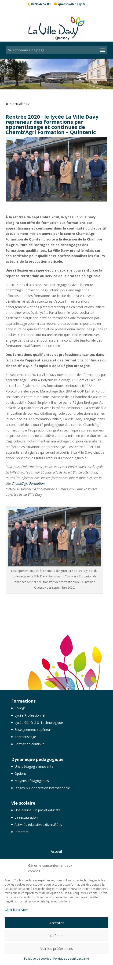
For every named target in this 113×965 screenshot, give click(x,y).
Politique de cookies (37, 959)
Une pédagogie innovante (34, 766)
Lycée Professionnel (30, 715)
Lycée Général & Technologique (39, 722)
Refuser (56, 935)
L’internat (22, 832)
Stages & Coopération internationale (42, 788)
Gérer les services (16, 910)
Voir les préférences (56, 948)
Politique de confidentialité (71, 959)
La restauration (26, 817)
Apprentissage (25, 737)
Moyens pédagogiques (32, 780)
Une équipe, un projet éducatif (37, 810)
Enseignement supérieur (33, 729)
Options (20, 773)
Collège (20, 708)
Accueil (56, 851)
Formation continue (29, 744)
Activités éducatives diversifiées (38, 824)
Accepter (56, 922)
